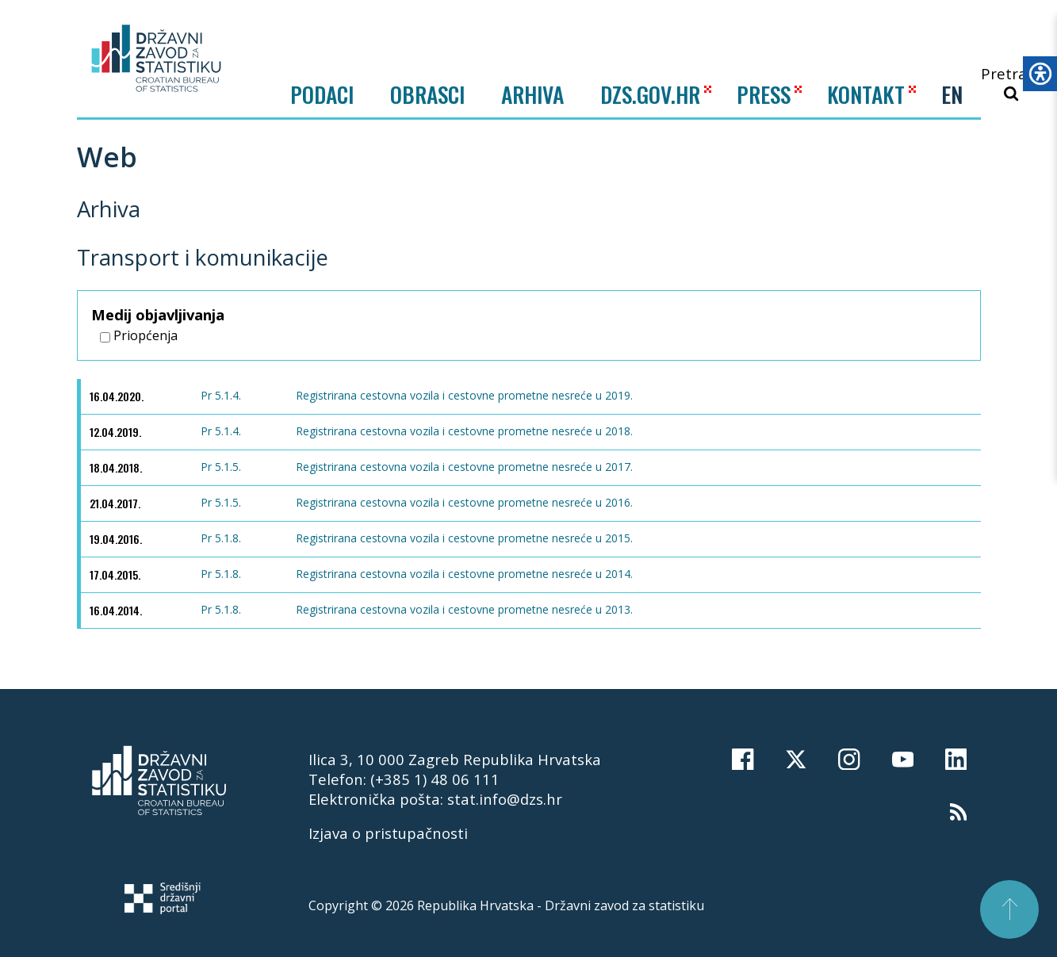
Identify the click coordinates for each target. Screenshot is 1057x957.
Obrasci (427, 94)
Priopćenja (139, 335)
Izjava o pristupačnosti (388, 833)
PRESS (764, 94)
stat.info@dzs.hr (504, 799)
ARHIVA (532, 94)
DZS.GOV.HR (650, 94)
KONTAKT (866, 94)
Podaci (322, 94)
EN (952, 94)
